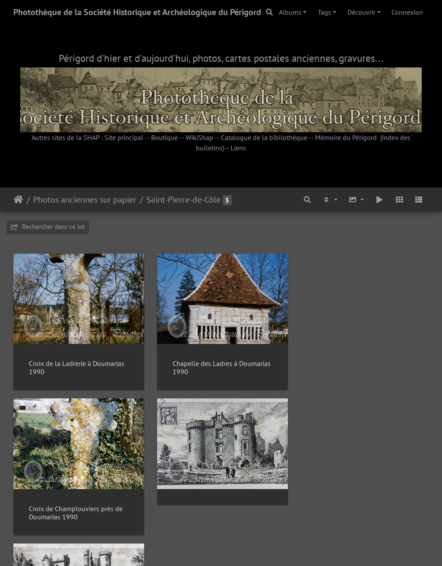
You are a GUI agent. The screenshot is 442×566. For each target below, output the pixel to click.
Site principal (123, 137)
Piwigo (240, 548)
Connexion (407, 12)
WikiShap (199, 137)
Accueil (18, 199)
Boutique (164, 137)
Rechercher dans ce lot (48, 227)
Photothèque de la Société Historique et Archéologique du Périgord (137, 12)
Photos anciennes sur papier (84, 199)
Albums (290, 12)
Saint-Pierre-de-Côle (183, 199)
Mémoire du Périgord (346, 137)
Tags (324, 12)
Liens (238, 147)
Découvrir (361, 12)
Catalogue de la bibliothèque (264, 137)
